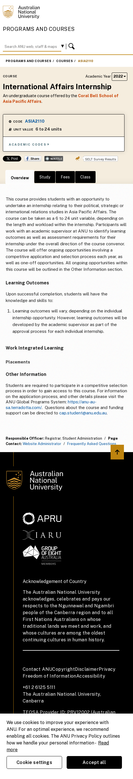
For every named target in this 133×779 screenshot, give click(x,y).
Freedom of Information (49, 676)
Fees (65, 177)
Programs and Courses (39, 29)
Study (44, 177)
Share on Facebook (32, 158)
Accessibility (90, 676)
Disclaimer (87, 669)
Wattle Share (53, 158)
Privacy (107, 669)
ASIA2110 (86, 61)
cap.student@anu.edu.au (83, 412)
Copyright (63, 669)
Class (85, 177)
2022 (119, 76)
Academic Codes (29, 144)
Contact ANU (37, 669)
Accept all (94, 762)
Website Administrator (42, 444)
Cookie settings (34, 762)
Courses (64, 61)
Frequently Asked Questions (91, 444)
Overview (20, 178)
